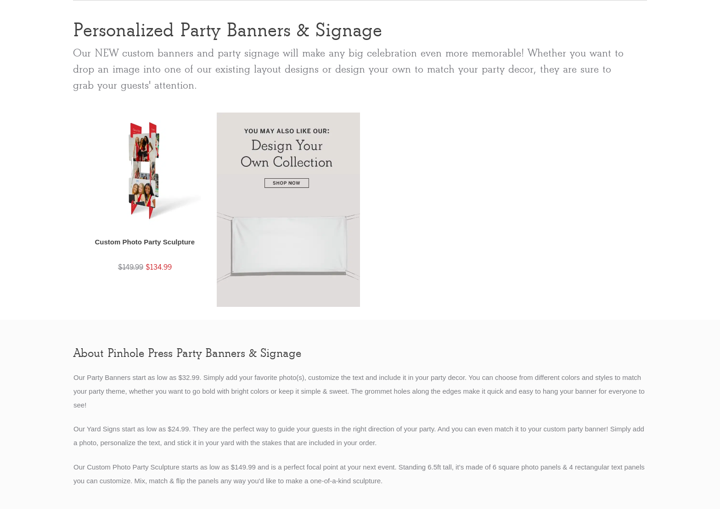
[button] (145, 201)
